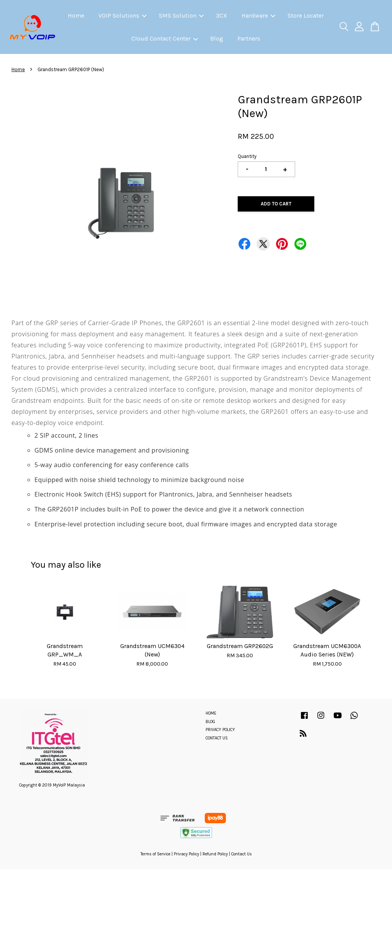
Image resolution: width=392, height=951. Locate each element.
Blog (216, 38)
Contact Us (241, 854)
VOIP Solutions (122, 15)
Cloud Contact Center (164, 38)
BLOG (210, 721)
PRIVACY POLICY (220, 729)
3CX (221, 15)
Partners (248, 38)
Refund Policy (215, 854)
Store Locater (305, 15)
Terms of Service (155, 854)
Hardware (258, 15)
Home (76, 15)
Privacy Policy (186, 854)
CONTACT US (217, 738)
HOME (211, 713)
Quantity (247, 156)
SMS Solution (181, 15)
